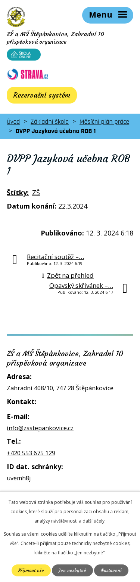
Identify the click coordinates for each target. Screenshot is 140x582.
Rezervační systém (41, 95)
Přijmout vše (31, 570)
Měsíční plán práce (104, 121)
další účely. (94, 521)
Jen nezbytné (72, 570)
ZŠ (36, 192)
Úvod (13, 121)
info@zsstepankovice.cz (40, 428)
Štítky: (18, 192)
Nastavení (111, 570)
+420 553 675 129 (31, 453)
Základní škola (50, 121)
